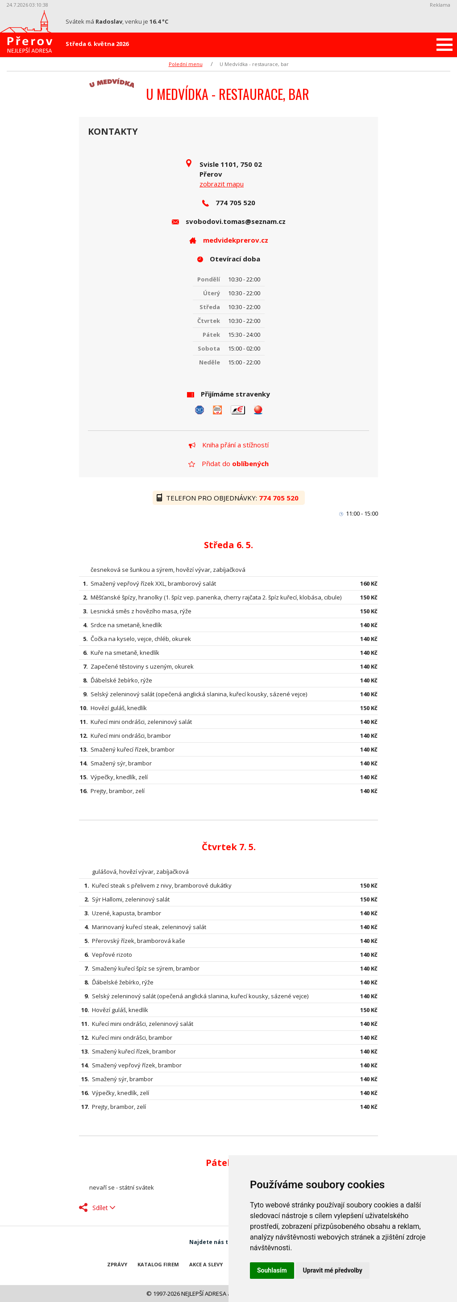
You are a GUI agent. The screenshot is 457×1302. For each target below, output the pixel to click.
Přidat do (228, 463)
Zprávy (117, 1264)
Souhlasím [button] (272, 1270)
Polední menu (186, 64)
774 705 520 (279, 497)
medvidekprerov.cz (235, 240)
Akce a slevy (206, 1264)
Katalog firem (158, 1264)
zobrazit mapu (221, 183)
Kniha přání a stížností (229, 444)
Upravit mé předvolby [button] (332, 1270)
